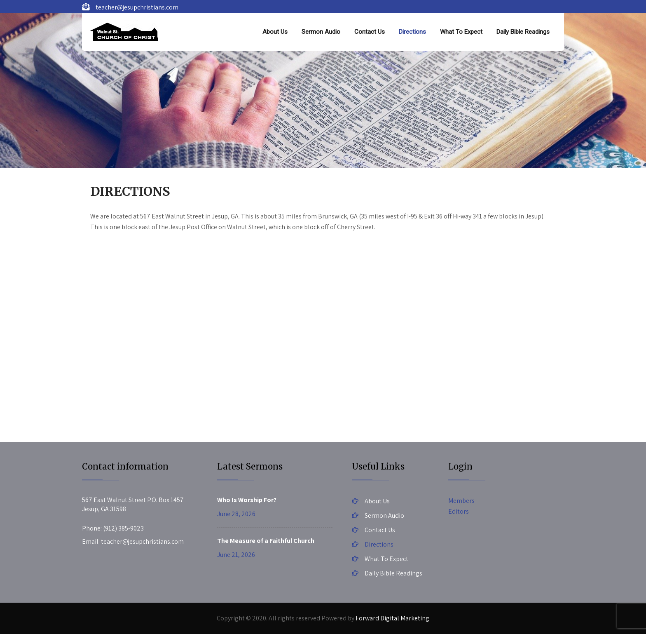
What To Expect (461, 31)
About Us (275, 31)
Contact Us (369, 31)
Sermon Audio (321, 31)
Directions (412, 31)
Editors (458, 511)
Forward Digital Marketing (392, 618)
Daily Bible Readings (523, 31)
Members (461, 500)
